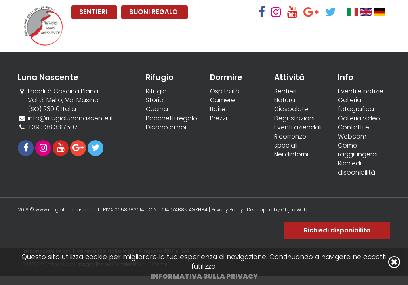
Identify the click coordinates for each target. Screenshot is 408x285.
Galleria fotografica (356, 105)
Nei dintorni (291, 154)
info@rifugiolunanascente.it (70, 118)
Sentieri (285, 91)
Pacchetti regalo (171, 118)
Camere (222, 100)
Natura (284, 100)
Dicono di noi (166, 127)
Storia (155, 100)
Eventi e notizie (360, 91)
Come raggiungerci (357, 150)
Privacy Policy (227, 209)
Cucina (157, 109)
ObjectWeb (294, 209)
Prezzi (218, 118)
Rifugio (156, 91)
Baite (217, 109)
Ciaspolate (291, 109)
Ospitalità (225, 91)
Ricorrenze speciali (290, 141)
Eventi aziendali (298, 127)
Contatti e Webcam (353, 132)
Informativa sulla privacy (204, 276)
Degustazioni (294, 118)
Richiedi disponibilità (356, 168)
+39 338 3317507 (53, 127)
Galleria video (359, 118)
